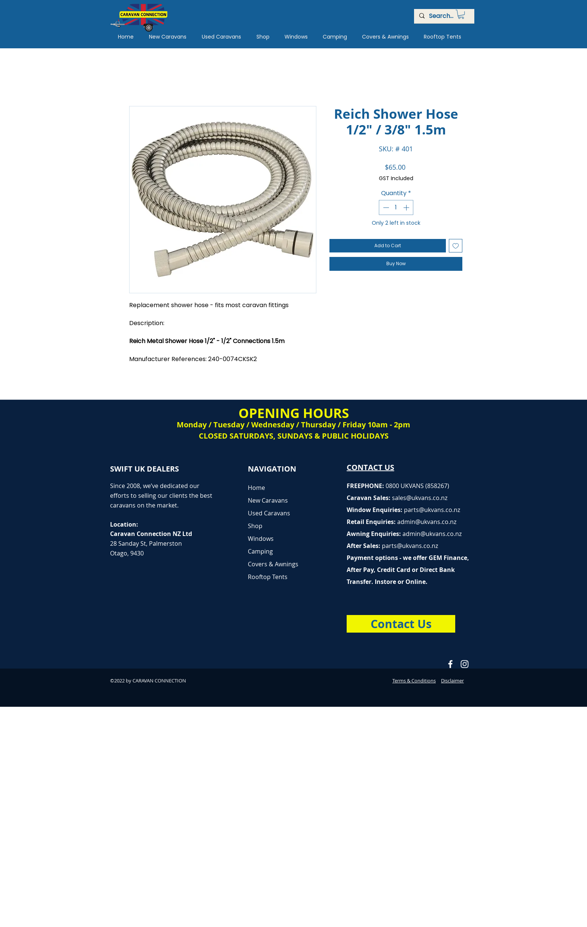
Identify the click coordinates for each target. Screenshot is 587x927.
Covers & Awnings (273, 564)
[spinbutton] (396, 207)
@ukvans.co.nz (426, 498)
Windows (261, 538)
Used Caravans (269, 513)
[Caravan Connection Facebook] (450, 664)
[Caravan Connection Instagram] (464, 664)
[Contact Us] (401, 624)
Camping (260, 551)
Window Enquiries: (375, 510)
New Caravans (268, 500)
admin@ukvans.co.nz (426, 522)
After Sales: (364, 546)
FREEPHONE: (366, 486)
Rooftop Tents (268, 577)
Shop (255, 526)
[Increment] (407, 207)
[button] (461, 14)
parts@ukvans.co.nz (432, 510)
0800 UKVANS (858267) (417, 486)
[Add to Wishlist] (455, 245)
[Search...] (444, 16)
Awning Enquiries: (404, 534)
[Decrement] (385, 207)
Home (256, 488)
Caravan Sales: (376, 498)
